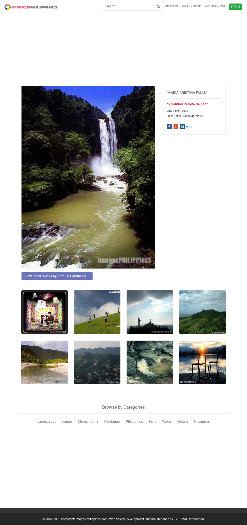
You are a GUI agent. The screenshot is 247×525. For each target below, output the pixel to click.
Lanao (67, 421)
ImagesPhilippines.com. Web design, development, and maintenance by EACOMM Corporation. (140, 519)
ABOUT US (172, 5)
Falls (152, 421)
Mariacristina (88, 421)
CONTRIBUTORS (215, 5)
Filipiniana (201, 421)
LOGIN (235, 7)
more (189, 126)
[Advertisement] (123, 50)
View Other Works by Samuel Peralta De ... (57, 276)
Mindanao (112, 421)
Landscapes (46, 421)
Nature (182, 421)
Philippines (134, 421)
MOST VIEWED (191, 5)
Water (166, 421)
